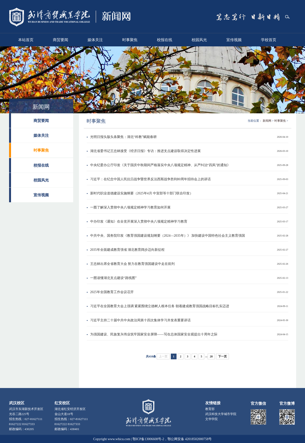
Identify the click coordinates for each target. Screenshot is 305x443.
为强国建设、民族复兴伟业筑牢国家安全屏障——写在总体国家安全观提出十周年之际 (153, 334)
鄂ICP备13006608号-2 (148, 439)
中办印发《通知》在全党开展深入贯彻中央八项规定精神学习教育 (138, 221)
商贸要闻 (60, 40)
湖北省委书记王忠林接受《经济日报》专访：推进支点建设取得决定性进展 (145, 151)
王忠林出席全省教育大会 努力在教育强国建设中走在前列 (132, 264)
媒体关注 (95, 40)
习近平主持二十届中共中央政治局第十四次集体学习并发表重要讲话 (140, 320)
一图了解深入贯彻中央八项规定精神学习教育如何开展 (130, 207)
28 (211, 356)
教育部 (210, 409)
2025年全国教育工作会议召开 (112, 292)
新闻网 (267, 120)
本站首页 (25, 40)
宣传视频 (234, 40)
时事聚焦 (130, 40)
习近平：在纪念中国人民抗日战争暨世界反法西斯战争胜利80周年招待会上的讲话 (150, 179)
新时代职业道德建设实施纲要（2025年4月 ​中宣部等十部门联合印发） (141, 193)
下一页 (222, 356)
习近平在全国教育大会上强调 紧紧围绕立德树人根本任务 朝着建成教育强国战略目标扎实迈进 (159, 306)
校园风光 (199, 40)
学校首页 (268, 40)
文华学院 (211, 419)
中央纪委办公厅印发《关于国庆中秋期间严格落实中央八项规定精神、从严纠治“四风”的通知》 (160, 165)
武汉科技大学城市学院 (220, 414)
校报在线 (164, 40)
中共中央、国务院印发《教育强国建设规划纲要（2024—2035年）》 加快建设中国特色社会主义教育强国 (167, 235)
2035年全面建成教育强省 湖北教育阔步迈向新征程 (127, 250)
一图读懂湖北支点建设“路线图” (113, 278)
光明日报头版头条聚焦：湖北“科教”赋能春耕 (123, 137)
